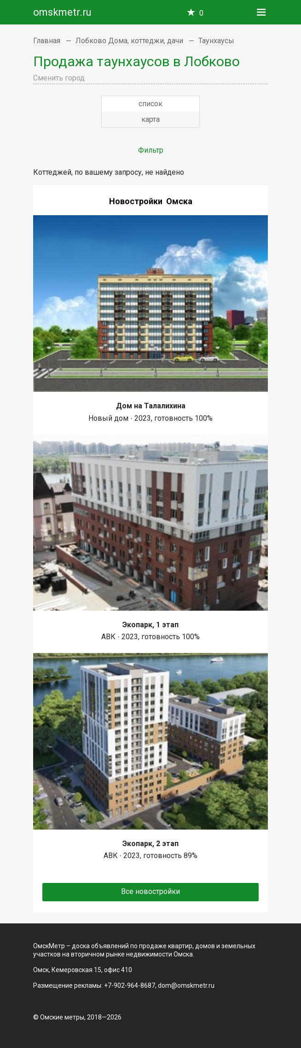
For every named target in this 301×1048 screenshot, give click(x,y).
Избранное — (201, 13)
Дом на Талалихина (150, 405)
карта (150, 119)
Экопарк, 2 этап (150, 843)
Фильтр (150, 150)
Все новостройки (150, 891)
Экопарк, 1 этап (150, 624)
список (150, 103)
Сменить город (59, 78)
